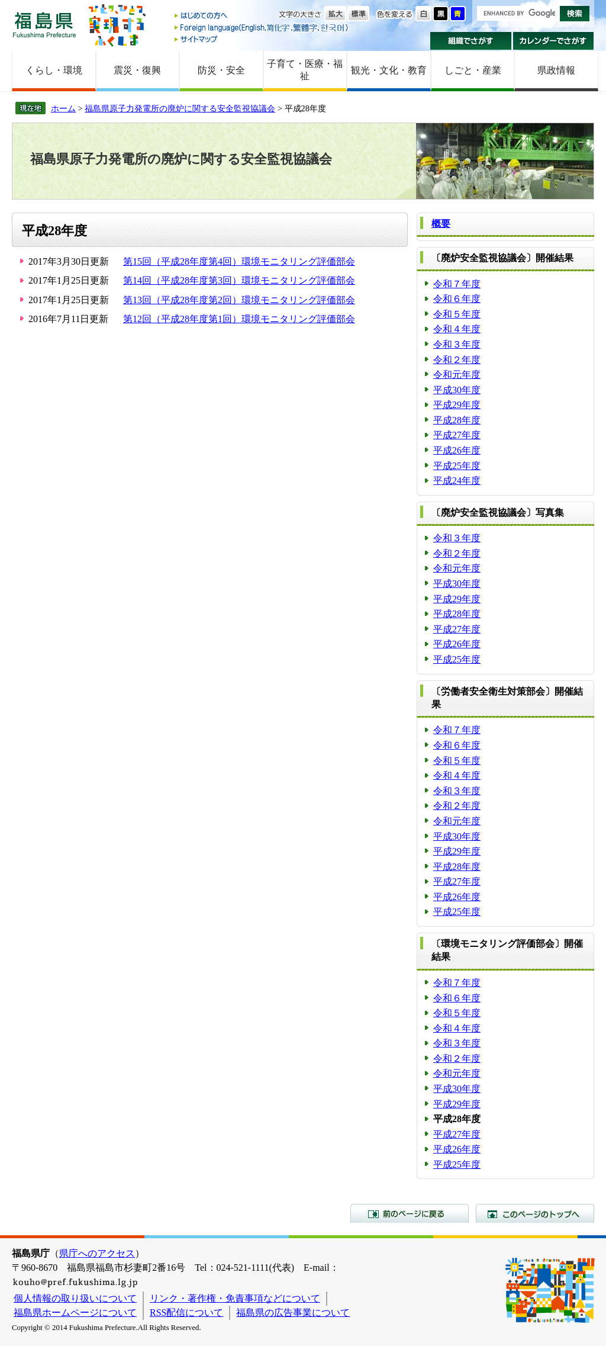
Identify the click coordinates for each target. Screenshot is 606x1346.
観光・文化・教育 (389, 70)
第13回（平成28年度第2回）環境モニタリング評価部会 (239, 300)
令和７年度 (457, 284)
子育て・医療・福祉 (305, 70)
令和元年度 (457, 375)
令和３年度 (457, 344)
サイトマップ (262, 38)
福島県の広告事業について (293, 1313)
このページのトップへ (535, 1213)
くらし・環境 (53, 70)
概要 (440, 224)
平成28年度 (457, 420)
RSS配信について (186, 1313)
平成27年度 (457, 435)
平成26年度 (457, 450)
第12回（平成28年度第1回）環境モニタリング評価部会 (239, 319)
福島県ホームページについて (75, 1313)
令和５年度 (457, 314)
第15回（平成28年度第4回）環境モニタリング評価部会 (239, 261)
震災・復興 (137, 70)
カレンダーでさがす (553, 41)
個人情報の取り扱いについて (75, 1298)
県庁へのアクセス (97, 1253)
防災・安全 (221, 70)
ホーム (63, 108)
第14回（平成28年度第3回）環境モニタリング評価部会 (239, 280)
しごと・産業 (472, 70)
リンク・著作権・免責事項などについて (235, 1298)
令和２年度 (457, 360)
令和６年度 (457, 299)
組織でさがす (470, 41)
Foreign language (262, 27)
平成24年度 (457, 481)
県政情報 (556, 70)
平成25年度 (457, 466)
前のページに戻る (409, 1213)
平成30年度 (457, 390)
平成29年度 (457, 405)
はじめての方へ (262, 16)
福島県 (44, 24)
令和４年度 (457, 329)
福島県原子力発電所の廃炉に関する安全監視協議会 (180, 108)
